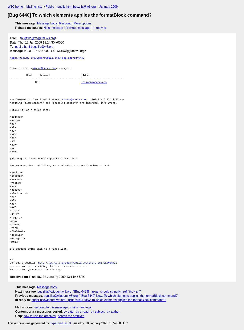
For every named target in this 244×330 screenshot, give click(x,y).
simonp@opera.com (44, 68)
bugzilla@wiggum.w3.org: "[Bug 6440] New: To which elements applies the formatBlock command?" (111, 295)
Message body (47, 23)
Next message (53, 27)
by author (113, 311)
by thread (82, 311)
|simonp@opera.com (94, 82)
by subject (97, 311)
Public (50, 6)
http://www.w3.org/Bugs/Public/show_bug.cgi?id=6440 (47, 58)
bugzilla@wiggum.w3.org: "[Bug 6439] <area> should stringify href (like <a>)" (89, 291)
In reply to (99, 27)
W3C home (15, 6)
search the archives (71, 316)
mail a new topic (81, 307)
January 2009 (108, 6)
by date (68, 311)
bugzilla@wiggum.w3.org (38, 38)
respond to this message (50, 307)
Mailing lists (34, 6)
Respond (65, 23)
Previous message (78, 27)
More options (83, 23)
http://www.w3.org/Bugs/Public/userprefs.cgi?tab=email (77, 263)
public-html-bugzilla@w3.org (76, 6)
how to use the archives (40, 316)
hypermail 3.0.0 (60, 323)
